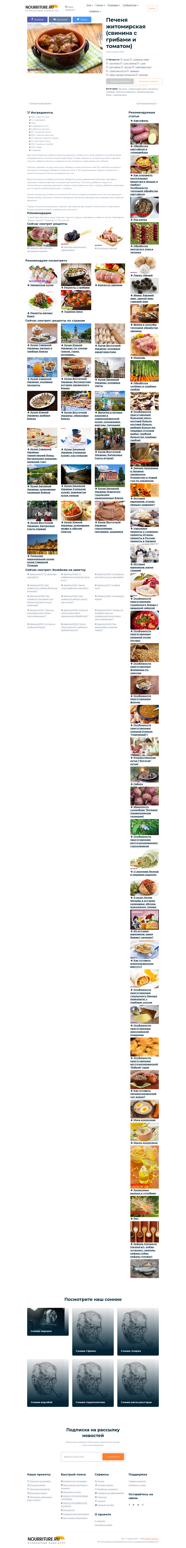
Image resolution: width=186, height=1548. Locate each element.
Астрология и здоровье (75, 1481)
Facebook (37, 19)
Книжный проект (37, 1493)
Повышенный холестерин (76, 1514)
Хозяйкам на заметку (106, 1489)
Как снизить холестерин (75, 1518)
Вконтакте (60, 19)
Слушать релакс (36, 1485)
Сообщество (129, 5)
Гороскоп (101, 1497)
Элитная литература (38, 1489)
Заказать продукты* (120, 81)
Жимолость (69, 1510)
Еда (89, 5)
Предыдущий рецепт (40, 103)
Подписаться (113, 1457)
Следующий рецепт (146, 103)
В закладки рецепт (149, 81)
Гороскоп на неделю (39, 1481)
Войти (152, 8)
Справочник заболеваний (109, 1493)
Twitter (82, 19)
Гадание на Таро (104, 1505)
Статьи (99, 5)
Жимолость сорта (72, 1492)
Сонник (100, 1501)
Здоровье (113, 5)
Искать (99, 1481)
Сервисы (94, 11)
